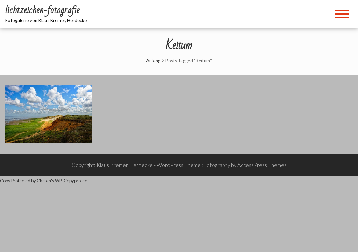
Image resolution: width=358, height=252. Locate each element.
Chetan (44, 180)
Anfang (153, 60)
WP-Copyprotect (71, 180)
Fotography (217, 165)
